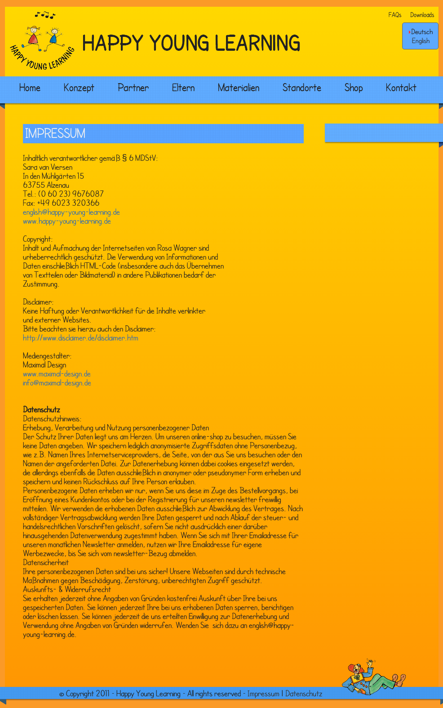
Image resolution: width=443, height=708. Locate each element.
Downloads (422, 14)
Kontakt (401, 87)
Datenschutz (303, 693)
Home (29, 87)
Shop (354, 87)
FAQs (395, 14)
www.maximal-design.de (57, 373)
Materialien (238, 87)
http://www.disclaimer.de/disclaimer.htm (80, 337)
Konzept (79, 87)
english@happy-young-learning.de (71, 212)
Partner (133, 87)
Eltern (183, 87)
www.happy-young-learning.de (67, 221)
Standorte (302, 87)
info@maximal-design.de (57, 382)
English (421, 40)
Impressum (263, 693)
